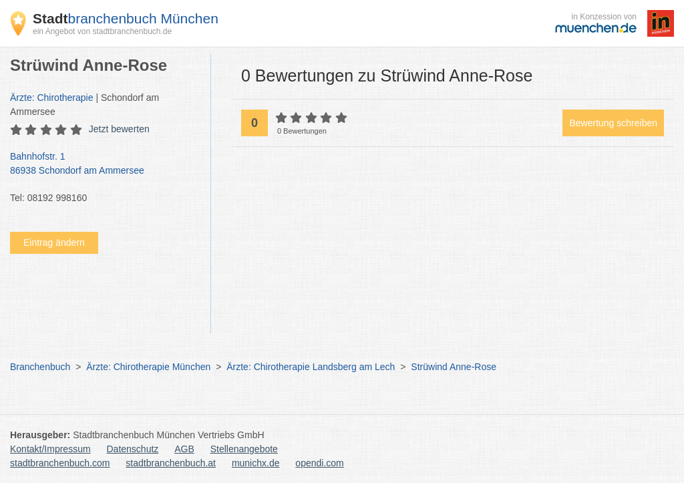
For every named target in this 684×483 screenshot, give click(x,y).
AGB (184, 449)
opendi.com (319, 463)
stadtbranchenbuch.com (60, 463)
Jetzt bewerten (119, 129)
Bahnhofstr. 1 (103, 164)
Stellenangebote (244, 449)
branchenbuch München (125, 18)
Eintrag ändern (54, 242)
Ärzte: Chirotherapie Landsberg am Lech (310, 366)
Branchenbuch (40, 366)
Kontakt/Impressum (50, 449)
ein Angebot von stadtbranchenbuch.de (102, 31)
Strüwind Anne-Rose (453, 366)
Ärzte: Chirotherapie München (148, 366)
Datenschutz (133, 449)
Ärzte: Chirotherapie (52, 97)
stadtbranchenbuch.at (171, 463)
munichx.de (256, 463)
